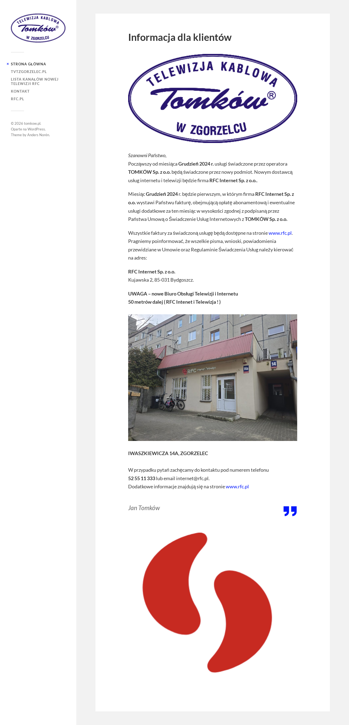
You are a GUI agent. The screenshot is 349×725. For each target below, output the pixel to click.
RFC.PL (17, 99)
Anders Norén (38, 135)
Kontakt (20, 91)
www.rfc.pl (280, 233)
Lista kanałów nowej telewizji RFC (35, 81)
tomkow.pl (32, 123)
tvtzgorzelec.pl (29, 71)
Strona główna (28, 64)
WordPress (36, 129)
